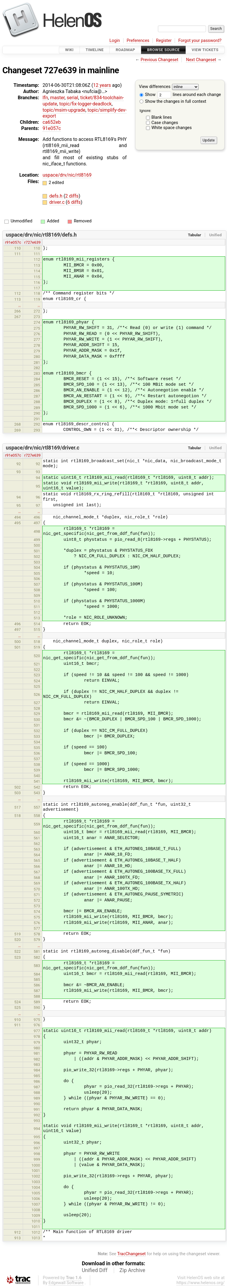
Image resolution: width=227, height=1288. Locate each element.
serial (72, 97)
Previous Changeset (160, 59)
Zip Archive (132, 1270)
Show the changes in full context (173, 101)
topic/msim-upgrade (64, 110)
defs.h (56, 196)
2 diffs (72, 196)
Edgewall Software (66, 1282)
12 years (102, 85)
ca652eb (52, 122)
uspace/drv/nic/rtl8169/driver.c (43, 448)
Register (164, 40)
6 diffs (74, 202)
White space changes (171, 127)
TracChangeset (131, 1253)
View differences (155, 86)
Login (114, 40)
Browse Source (163, 50)
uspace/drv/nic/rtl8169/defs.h (41, 235)
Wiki (69, 50)
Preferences (138, 40)
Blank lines (161, 117)
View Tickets (205, 50)
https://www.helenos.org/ (200, 1282)
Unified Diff (95, 1270)
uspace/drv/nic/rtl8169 (67, 175)
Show (147, 94)
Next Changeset (201, 59)
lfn (45, 97)
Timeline (95, 50)
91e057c (52, 128)
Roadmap (125, 50)
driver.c (57, 202)
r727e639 (32, 242)
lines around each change (189, 94)
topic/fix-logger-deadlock (85, 104)
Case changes (164, 122)
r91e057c (13, 242)
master (57, 97)
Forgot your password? (199, 40)
